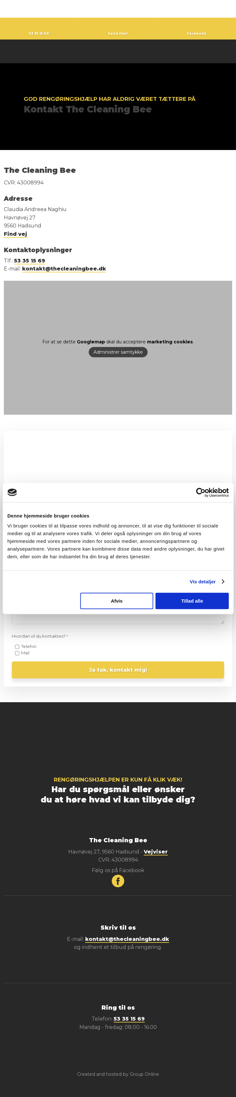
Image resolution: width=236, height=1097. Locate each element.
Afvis (117, 601)
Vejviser (156, 852)
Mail (25, 652)
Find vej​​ (15, 234)
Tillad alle (192, 601)
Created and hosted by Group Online (118, 1074)
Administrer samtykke (118, 352)
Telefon (29, 646)
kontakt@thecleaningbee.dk (64, 269)
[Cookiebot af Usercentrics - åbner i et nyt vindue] (201, 492)
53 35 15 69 (29, 261)
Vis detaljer (203, 581)
